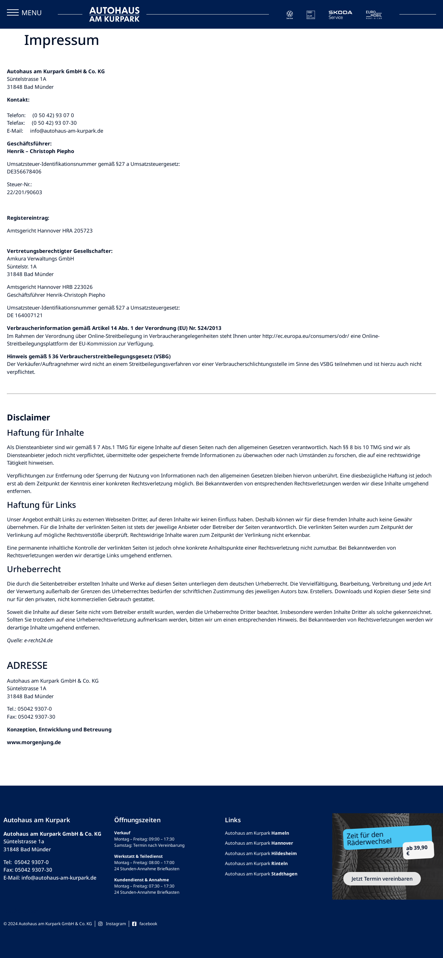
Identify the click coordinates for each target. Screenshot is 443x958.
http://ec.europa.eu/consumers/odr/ (305, 335)
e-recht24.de (38, 640)
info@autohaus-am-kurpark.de (66, 130)
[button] (13, 14)
